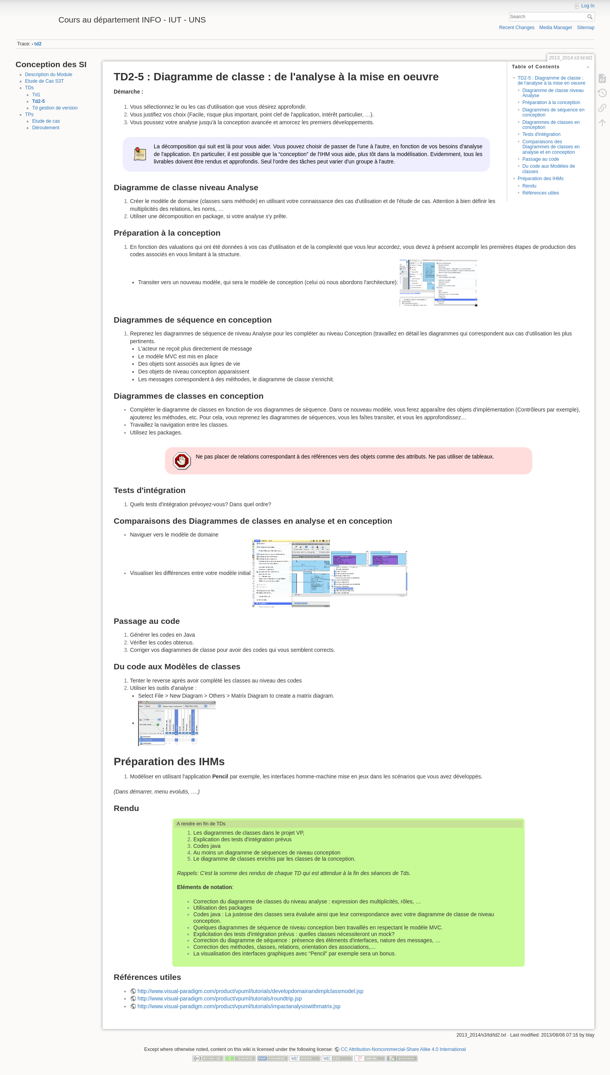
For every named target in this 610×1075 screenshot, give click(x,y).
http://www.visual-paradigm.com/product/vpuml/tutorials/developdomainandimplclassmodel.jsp (251, 991)
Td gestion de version (55, 108)
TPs (29, 114)
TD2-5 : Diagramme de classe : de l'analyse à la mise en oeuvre (552, 80)
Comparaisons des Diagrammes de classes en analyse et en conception (551, 147)
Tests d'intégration (541, 134)
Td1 (36, 94)
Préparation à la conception (551, 102)
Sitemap (585, 27)
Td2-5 (38, 101)
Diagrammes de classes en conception (551, 125)
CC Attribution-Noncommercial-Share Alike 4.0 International (403, 1049)
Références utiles (540, 193)
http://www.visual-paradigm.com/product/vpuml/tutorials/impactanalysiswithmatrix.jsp (239, 1006)
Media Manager (555, 27)
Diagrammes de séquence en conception (553, 112)
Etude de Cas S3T (44, 81)
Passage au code (540, 159)
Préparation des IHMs (540, 178)
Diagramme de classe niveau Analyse (553, 93)
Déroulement (45, 127)
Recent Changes (516, 27)
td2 (38, 44)
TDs (29, 87)
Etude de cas (46, 121)
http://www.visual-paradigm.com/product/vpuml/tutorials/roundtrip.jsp (220, 998)
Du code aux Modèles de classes (548, 168)
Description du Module (49, 74)
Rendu (529, 186)
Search (590, 16)
